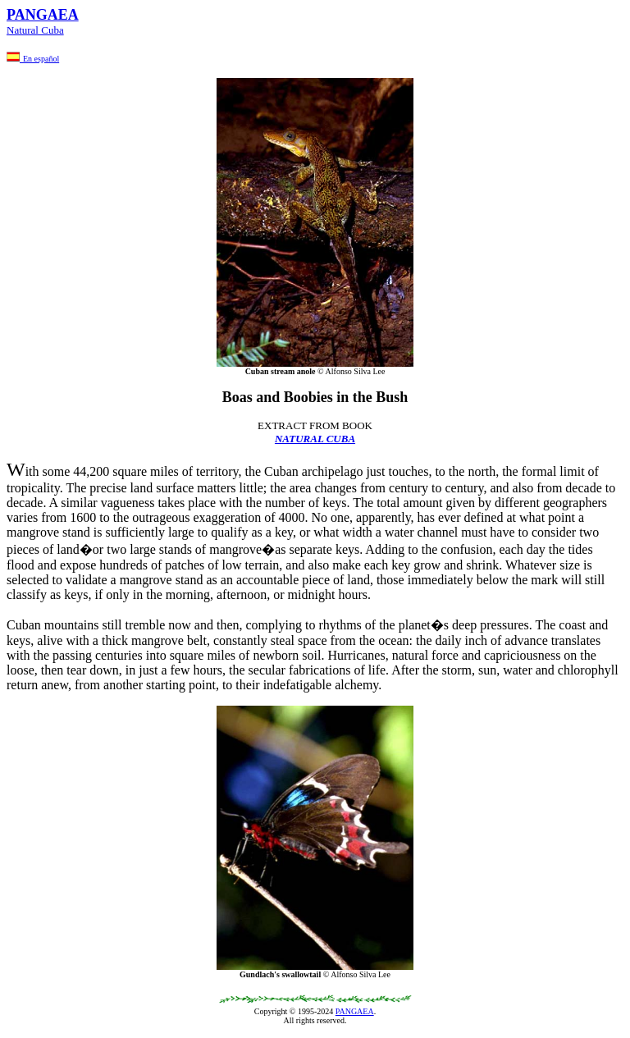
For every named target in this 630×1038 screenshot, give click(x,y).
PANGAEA (355, 1011)
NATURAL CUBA (315, 438)
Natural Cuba (35, 30)
